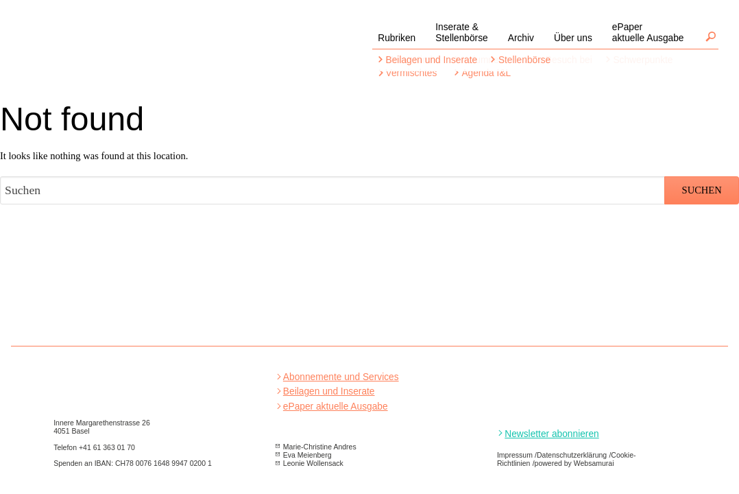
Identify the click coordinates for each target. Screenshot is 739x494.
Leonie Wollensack (313, 463)
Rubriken (396, 38)
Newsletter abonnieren (551, 434)
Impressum (515, 455)
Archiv (521, 38)
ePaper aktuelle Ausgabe (335, 406)
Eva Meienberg (307, 455)
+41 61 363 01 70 (107, 447)
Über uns (573, 38)
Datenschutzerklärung (572, 455)
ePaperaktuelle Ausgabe (648, 32)
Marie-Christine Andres (319, 447)
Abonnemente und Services (341, 377)
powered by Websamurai (574, 463)
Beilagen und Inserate (329, 391)
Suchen (710, 36)
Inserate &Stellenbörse (461, 32)
